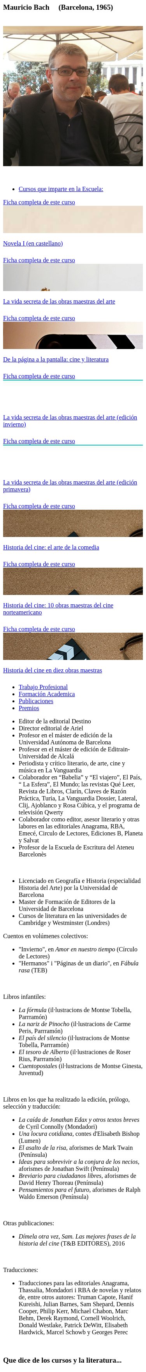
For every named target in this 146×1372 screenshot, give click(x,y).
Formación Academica (47, 694)
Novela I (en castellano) (33, 243)
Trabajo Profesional (43, 687)
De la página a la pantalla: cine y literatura (56, 359)
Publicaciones (36, 701)
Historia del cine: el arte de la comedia (51, 547)
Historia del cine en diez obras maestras (52, 670)
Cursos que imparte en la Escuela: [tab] (61, 189)
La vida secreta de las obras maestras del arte (59, 301)
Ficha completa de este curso (39, 202)
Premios (29, 708)
